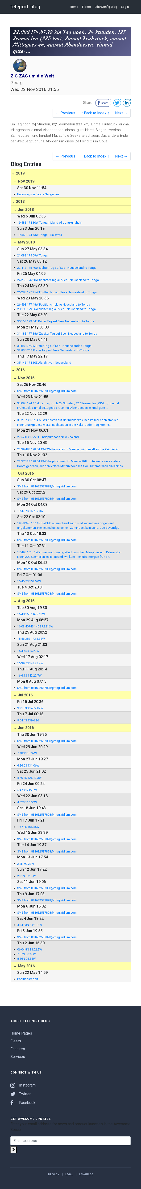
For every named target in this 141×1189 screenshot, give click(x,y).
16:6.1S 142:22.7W (29, 675)
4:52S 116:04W (27, 802)
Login (125, 7)
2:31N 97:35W (26, 876)
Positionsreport (27, 979)
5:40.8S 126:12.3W (29, 778)
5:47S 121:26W (27, 790)
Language (86, 1174)
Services (17, 1056)
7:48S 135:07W (27, 753)
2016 (20, 370)
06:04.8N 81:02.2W (29, 949)
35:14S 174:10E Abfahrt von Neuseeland (44, 362)
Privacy (53, 1174)
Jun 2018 (25, 209)
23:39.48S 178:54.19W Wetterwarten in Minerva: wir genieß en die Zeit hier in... (69, 449)
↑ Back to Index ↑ (95, 113)
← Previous (65, 113)
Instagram (23, 1085)
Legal (69, 1174)
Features (17, 1049)
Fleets (86, 7)
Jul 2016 (25, 695)
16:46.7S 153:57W (29, 581)
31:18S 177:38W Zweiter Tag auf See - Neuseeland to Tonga (57, 333)
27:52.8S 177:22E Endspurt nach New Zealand (48, 437)
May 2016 (26, 966)
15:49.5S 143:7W (28, 651)
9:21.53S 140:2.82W (30, 708)
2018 (20, 201)
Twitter (20, 1094)
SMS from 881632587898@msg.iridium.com (47, 391)
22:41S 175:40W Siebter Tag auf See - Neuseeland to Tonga (56, 267)
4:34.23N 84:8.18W (29, 925)
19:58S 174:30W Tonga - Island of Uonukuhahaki (49, 222)
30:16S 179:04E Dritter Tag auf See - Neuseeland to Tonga (55, 321)
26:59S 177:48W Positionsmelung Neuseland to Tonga (53, 304)
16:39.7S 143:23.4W (30, 663)
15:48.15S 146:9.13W (31, 614)
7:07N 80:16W (26, 954)
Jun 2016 (25, 727)
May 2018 (26, 242)
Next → (121, 113)
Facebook (22, 1102)
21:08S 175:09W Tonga (32, 255)
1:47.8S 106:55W (28, 827)
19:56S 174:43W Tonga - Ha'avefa (39, 235)
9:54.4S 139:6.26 (28, 720)
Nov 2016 (25, 378)
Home (74, 7)
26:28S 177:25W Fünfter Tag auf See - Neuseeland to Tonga (57, 292)
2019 (20, 173)
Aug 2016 (25, 601)
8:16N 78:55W (26, 958)
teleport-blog (25, 6)
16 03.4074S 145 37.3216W (35, 626)
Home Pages (21, 1033)
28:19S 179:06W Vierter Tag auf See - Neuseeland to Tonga (56, 309)
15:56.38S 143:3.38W (31, 638)
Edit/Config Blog (106, 7)
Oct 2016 (25, 473)
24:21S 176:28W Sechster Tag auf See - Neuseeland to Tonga (58, 280)
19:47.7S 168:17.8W (30, 511)
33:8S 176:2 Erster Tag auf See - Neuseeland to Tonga (53, 350)
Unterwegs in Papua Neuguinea (38, 194)
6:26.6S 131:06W (28, 765)
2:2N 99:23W (25, 863)
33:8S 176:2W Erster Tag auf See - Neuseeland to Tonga (54, 346)
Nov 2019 (25, 181)
